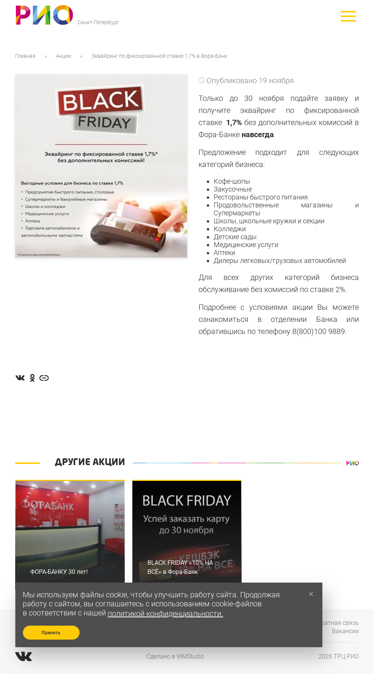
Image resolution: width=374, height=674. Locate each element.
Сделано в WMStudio (175, 656)
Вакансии (345, 631)
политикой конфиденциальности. (165, 613)
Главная (25, 56)
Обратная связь (336, 622)
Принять (51, 632)
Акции (63, 56)
